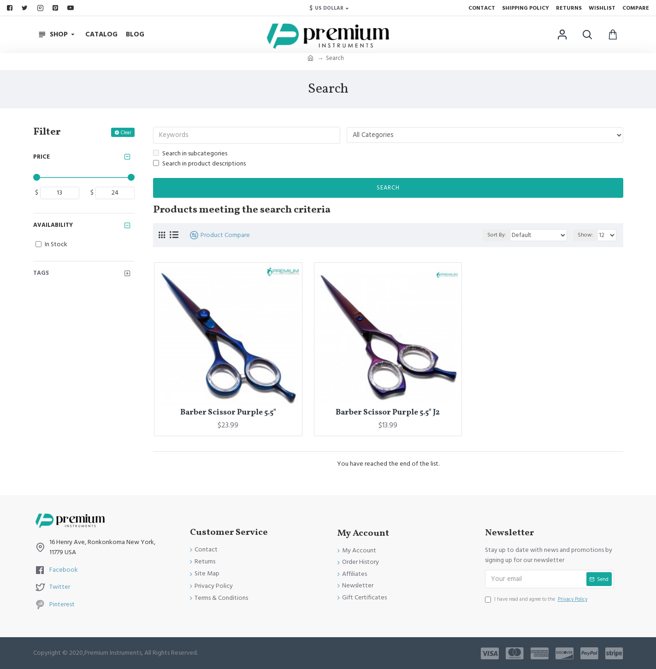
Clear (126, 132)
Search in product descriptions (199, 164)
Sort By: (501, 236)
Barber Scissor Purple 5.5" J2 (388, 413)
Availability (53, 225)
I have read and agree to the (537, 600)
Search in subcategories (190, 154)
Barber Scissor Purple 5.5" (228, 413)
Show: (587, 236)
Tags (41, 273)
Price (41, 157)
